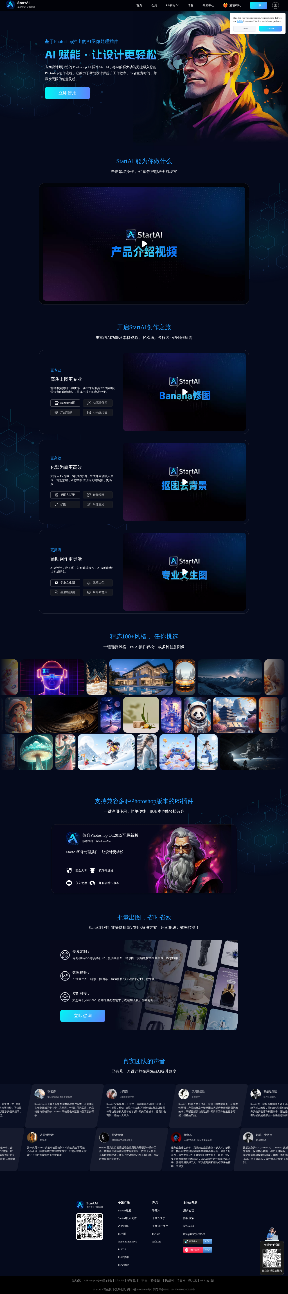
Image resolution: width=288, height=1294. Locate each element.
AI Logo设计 (208, 1280)
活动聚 (76, 1280)
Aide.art (156, 1241)
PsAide (156, 1233)
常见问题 (188, 1226)
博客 (191, 5)
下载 (258, 5)
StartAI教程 (124, 1210)
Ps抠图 (122, 1233)
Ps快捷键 (123, 1265)
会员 (154, 5)
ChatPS (119, 1280)
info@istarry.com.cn (194, 1233)
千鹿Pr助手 (158, 1218)
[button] (172, 5)
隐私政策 (188, 1218)
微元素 (192, 1280)
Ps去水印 (123, 1257)
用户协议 (188, 1210)
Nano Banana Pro (127, 1241)
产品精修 (123, 1226)
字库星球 (133, 1280)
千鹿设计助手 (160, 1226)
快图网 (169, 1280)
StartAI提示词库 (127, 1218)
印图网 (181, 1280)
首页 (139, 5)
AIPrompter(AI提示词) (98, 1280)
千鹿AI (156, 1210)
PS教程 (172, 5)
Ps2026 (122, 1249)
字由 (144, 1280)
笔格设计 (156, 1280)
